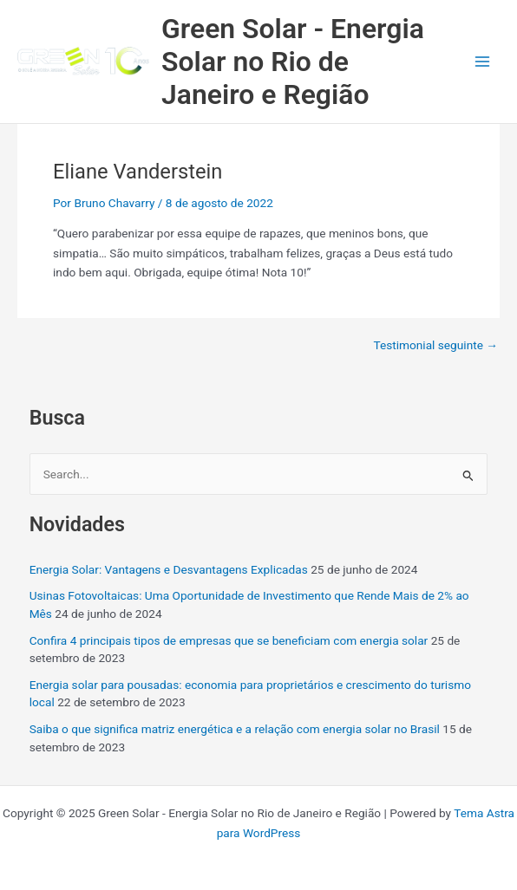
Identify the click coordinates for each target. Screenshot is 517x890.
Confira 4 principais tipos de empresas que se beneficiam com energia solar (229, 640)
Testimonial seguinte (435, 346)
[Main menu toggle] (483, 62)
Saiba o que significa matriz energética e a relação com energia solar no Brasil (234, 729)
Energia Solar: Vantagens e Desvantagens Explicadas (168, 569)
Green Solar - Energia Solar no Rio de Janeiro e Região (292, 62)
